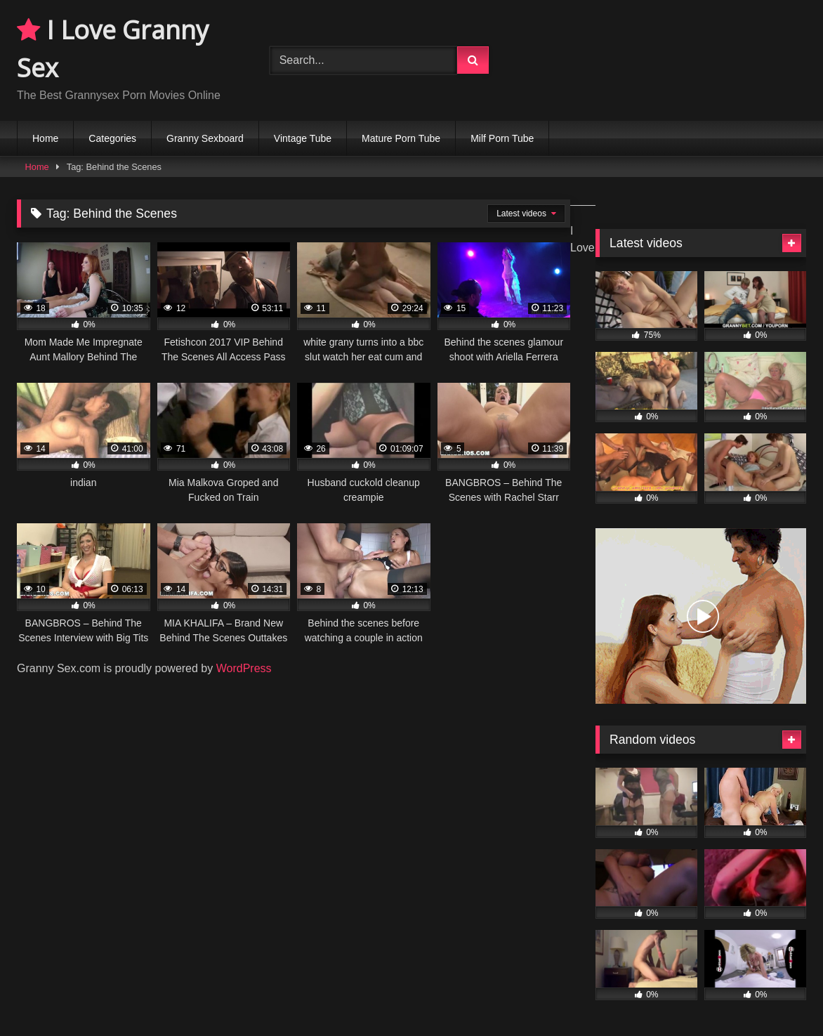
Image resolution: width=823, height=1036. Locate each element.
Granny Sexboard (205, 138)
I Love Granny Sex (113, 49)
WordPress (244, 668)
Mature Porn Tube (401, 138)
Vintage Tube (302, 138)
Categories (112, 138)
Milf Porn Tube (502, 138)
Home (45, 138)
